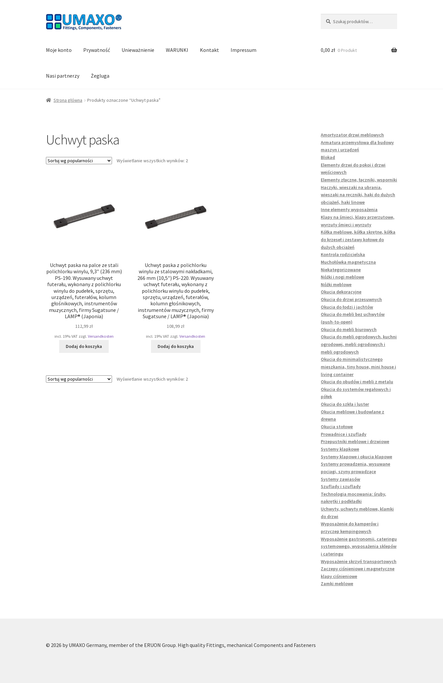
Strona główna (68, 100)
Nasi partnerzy (62, 75)
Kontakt (209, 50)
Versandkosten (101, 336)
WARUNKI (177, 50)
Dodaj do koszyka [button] (84, 346)
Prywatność (96, 50)
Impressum (243, 50)
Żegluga (100, 75)
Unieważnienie (138, 50)
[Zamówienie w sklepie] (79, 160)
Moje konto (59, 50)
